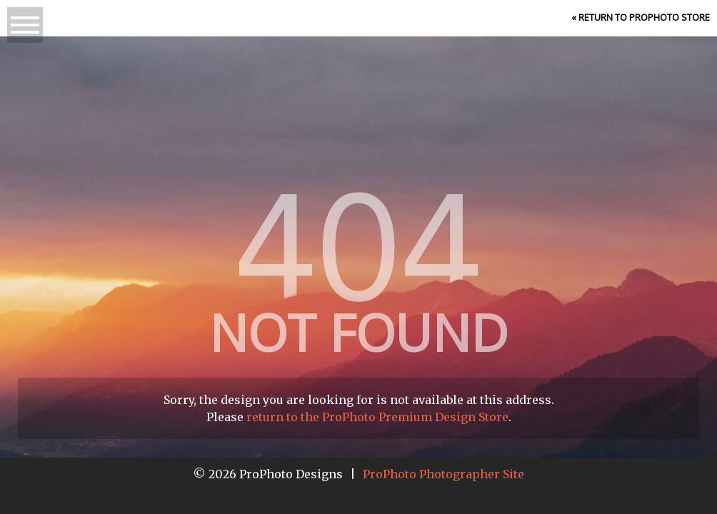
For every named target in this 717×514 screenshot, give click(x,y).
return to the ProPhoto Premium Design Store (377, 417)
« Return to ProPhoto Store (640, 17)
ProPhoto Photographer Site (443, 474)
